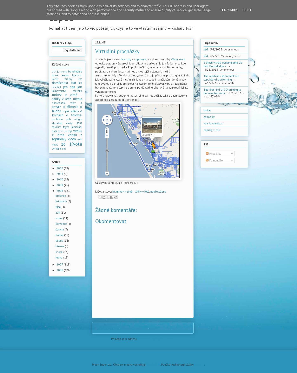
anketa (64, 71)
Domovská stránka (144, 327)
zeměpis (56, 148)
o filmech (70, 106)
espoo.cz (209, 117)
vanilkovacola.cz (214, 123)
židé (64, 148)
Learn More (229, 10)
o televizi (74, 115)
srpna (59, 218)
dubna (59, 240)
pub (68, 119)
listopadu (61, 201)
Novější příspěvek (108, 327)
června (60, 229)
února (59, 252)
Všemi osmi (178, 59)
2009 (60, 185)
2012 (60, 168)
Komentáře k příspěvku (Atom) (156, 339)
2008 (60, 191)
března (60, 246)
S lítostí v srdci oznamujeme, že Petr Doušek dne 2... (223, 64)
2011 (60, 174)
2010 (60, 179)
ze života (71, 144)
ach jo (55, 71)
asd (206, 49)
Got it (246, 10)
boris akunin (60, 75)
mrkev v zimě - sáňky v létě (132, 191)
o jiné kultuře (70, 111)
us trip (68, 131)
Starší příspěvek (178, 327)
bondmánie (75, 71)
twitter (207, 110)
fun (73, 83)
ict (113, 191)
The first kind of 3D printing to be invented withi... (222, 91)
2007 (60, 264)
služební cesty (62, 123)
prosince (61, 196)
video (72, 139)
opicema (141, 59)
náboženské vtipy (64, 102)
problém (57, 119)
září (58, 212)
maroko (77, 91)
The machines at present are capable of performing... (221, 77)
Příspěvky (213, 154)
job (79, 87)
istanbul (56, 87)
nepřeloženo (158, 191)
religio (78, 119)
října (58, 207)
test (60, 131)
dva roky (125, 59)
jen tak (69, 87)
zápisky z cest (212, 130)
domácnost (60, 83)
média (77, 99)
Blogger (199, 364)
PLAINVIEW (153, 364)
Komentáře (214, 160)
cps (80, 79)
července (61, 224)
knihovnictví (59, 91)
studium (56, 127)
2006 (60, 270)
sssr (79, 123)
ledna (59, 257)
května (59, 235)
